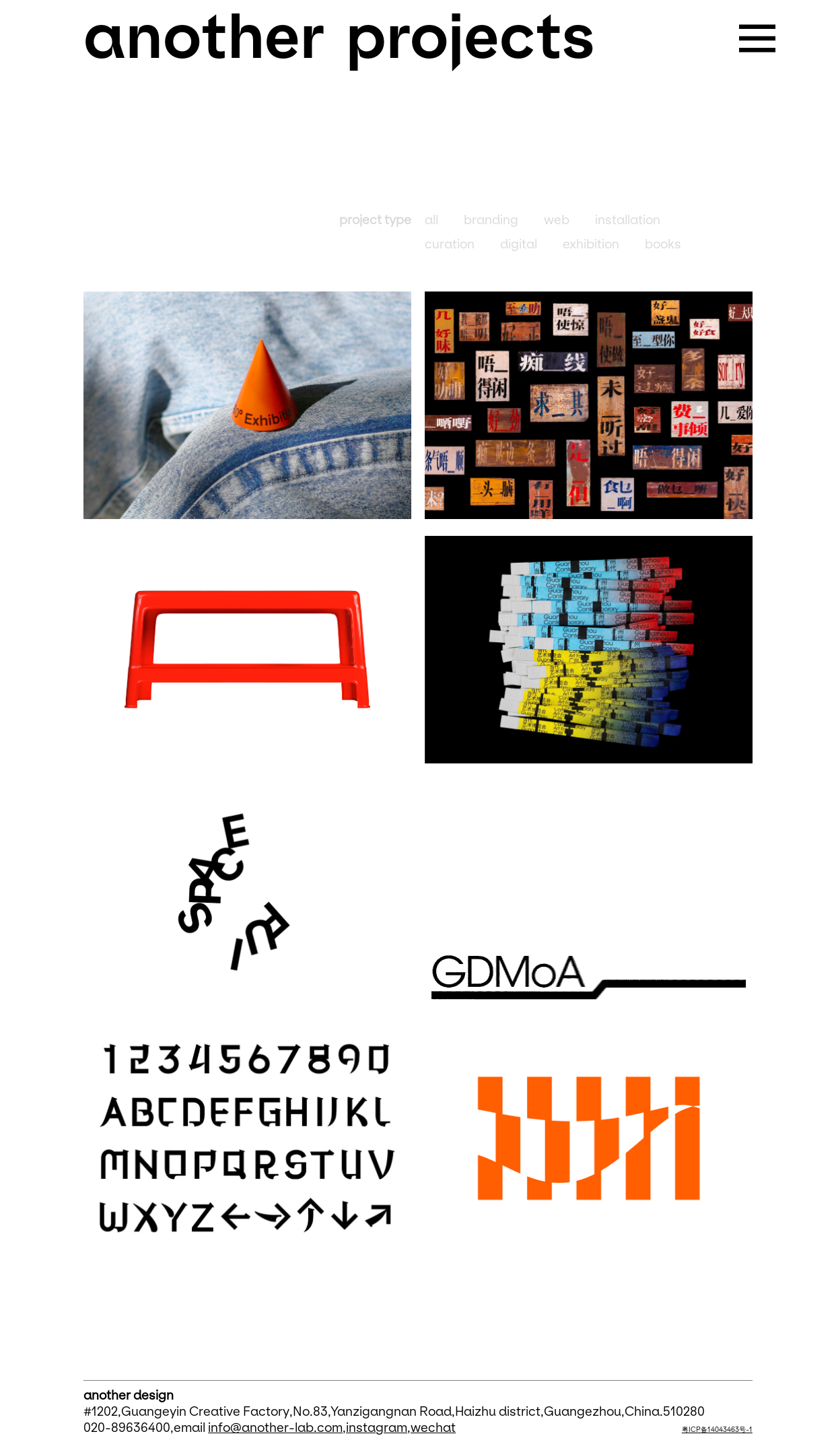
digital (518, 244)
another (203, 37)
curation (450, 244)
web (556, 220)
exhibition (591, 244)
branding (491, 220)
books (663, 244)
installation (627, 220)
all (431, 220)
